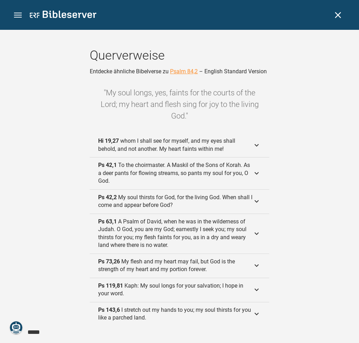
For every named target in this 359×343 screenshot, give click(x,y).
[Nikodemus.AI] (16, 327)
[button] (18, 15)
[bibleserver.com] (63, 15)
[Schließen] (338, 15)
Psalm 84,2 (184, 71)
